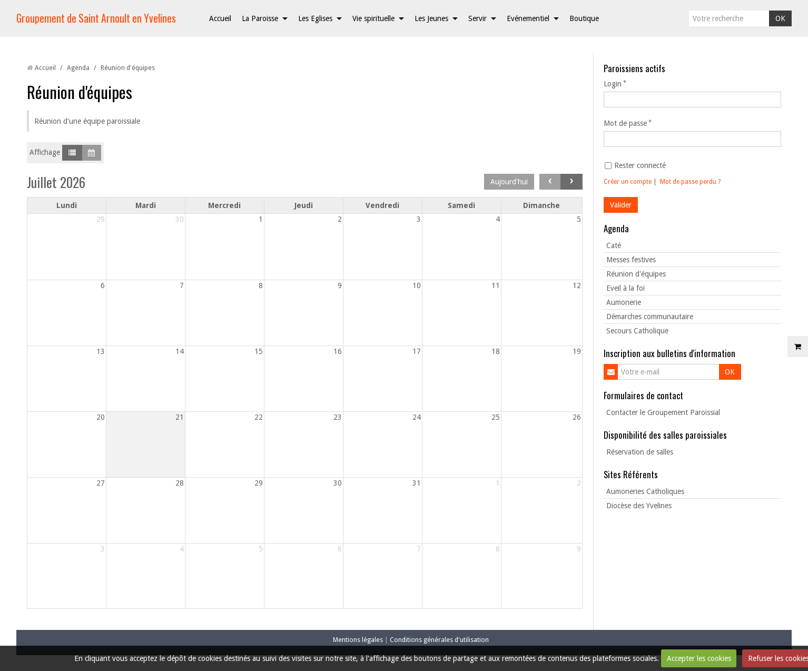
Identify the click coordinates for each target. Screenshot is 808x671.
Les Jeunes (431, 18)
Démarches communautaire (649, 316)
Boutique (584, 18)
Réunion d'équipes (636, 274)
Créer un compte (628, 181)
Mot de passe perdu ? (690, 181)
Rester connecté (635, 165)
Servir (477, 18)
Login (613, 84)
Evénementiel (528, 18)
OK (780, 18)
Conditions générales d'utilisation (439, 640)
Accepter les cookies (699, 658)
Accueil (220, 18)
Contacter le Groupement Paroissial (663, 412)
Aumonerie (623, 302)
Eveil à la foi (625, 288)
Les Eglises (315, 18)
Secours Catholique (637, 331)
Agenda (78, 68)
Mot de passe (625, 123)
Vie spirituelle (373, 18)
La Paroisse (260, 18)
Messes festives (631, 259)
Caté (613, 245)
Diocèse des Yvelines (639, 505)
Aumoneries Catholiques (645, 491)
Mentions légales (358, 640)
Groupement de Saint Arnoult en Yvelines (96, 18)
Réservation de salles (639, 452)
